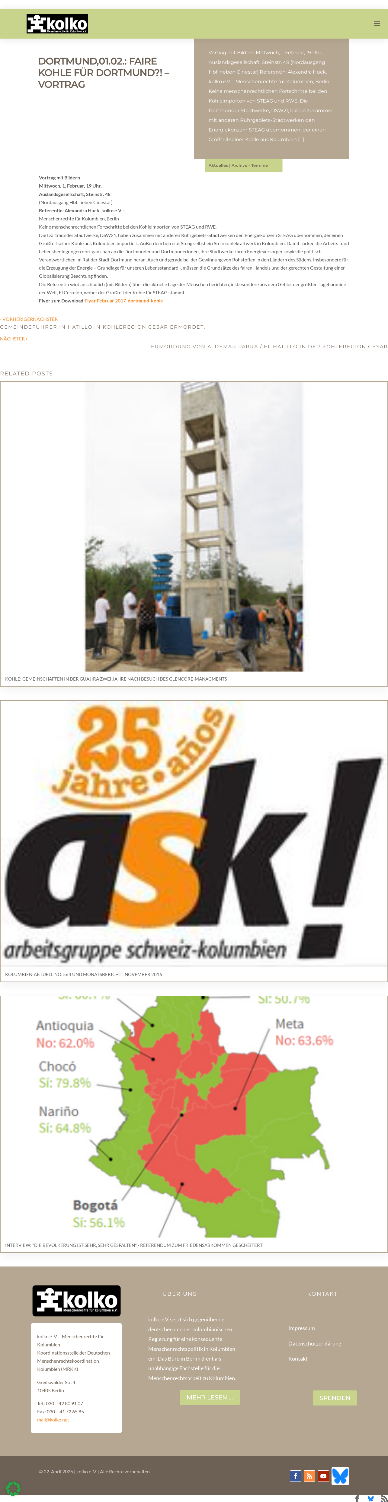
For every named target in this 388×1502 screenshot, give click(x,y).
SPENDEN (335, 1398)
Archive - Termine (250, 165)
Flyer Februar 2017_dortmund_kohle (124, 300)
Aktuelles (218, 165)
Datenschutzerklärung (314, 1343)
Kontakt (298, 1358)
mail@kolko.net (53, 1419)
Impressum (301, 1328)
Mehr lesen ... (210, 1397)
